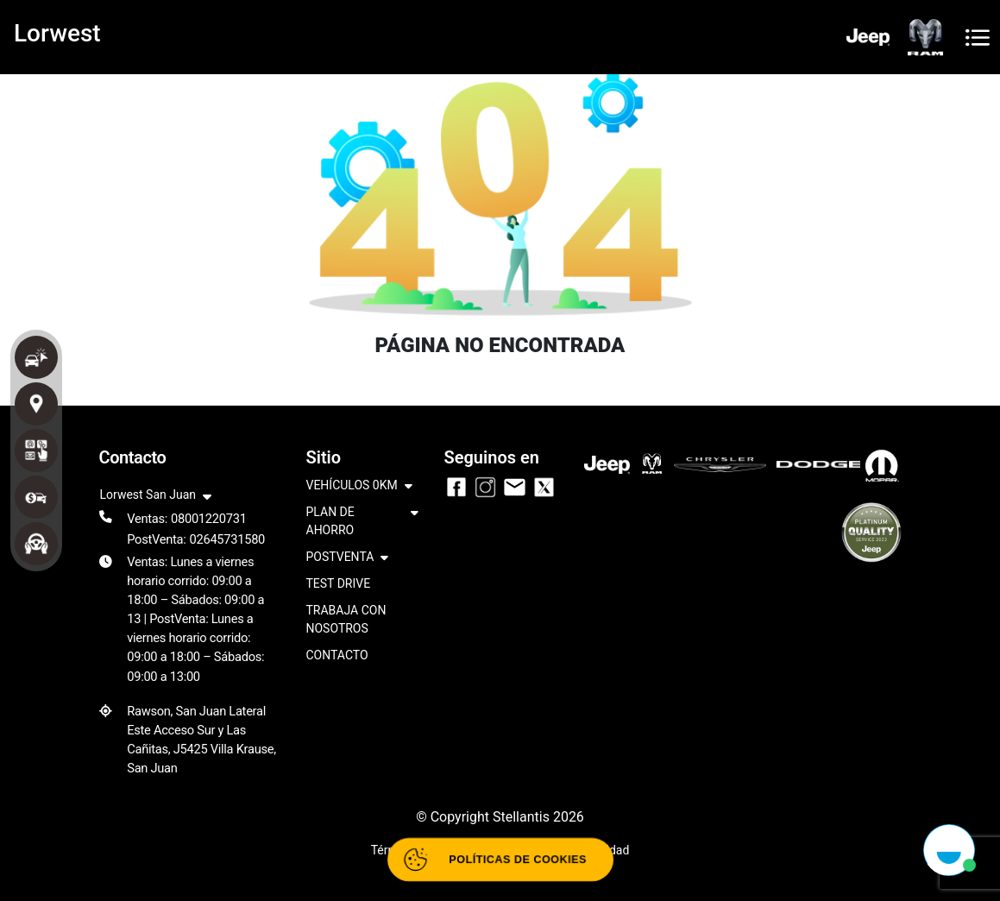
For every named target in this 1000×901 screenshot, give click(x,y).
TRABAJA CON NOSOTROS (346, 619)
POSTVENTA (347, 558)
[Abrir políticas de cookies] (499, 859)
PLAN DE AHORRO (362, 522)
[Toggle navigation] (977, 37)
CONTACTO (337, 655)
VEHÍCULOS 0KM (359, 486)
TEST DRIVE (338, 583)
